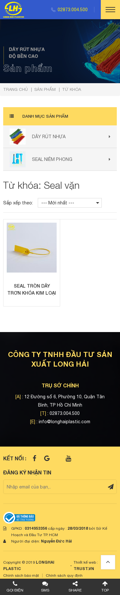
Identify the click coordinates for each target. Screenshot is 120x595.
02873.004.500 (73, 9)
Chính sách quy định (64, 575)
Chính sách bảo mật (21, 575)
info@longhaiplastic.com (64, 421)
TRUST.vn (84, 568)
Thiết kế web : (86, 562)
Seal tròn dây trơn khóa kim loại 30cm (31, 290)
